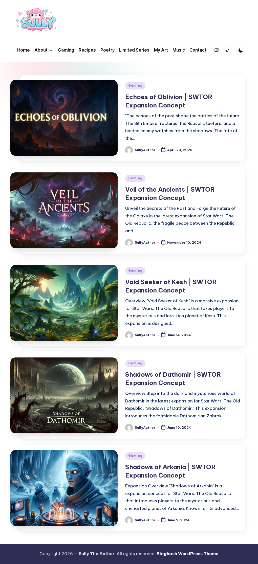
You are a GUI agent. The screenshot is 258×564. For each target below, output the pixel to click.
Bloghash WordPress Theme (188, 553)
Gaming (135, 85)
